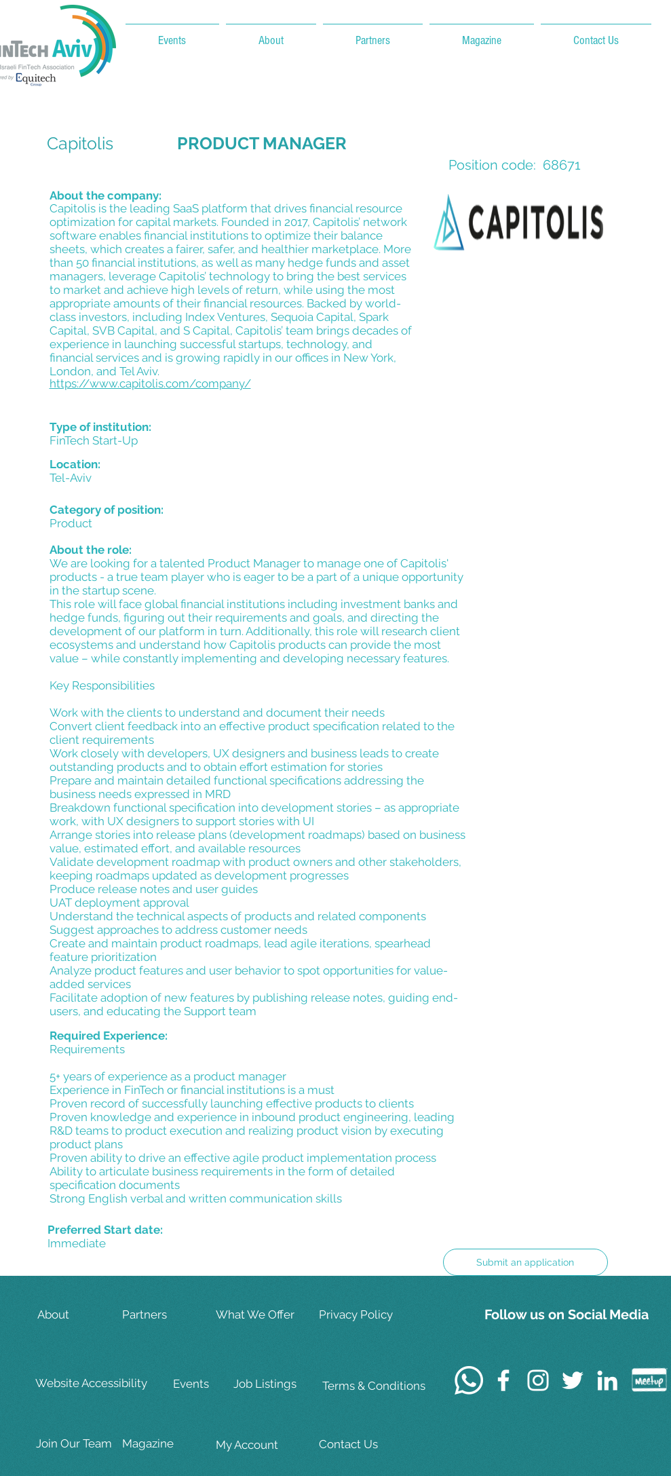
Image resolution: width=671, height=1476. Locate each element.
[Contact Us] (363, 1444)
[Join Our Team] (78, 1444)
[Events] (215, 1384)
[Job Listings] (276, 1384)
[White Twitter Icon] (572, 1380)
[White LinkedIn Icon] (607, 1380)
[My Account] (258, 1445)
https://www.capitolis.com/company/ (150, 383)
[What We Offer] (258, 1315)
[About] (80, 1315)
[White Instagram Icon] (538, 1380)
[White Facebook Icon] (503, 1380)
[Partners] (165, 1315)
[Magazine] (165, 1444)
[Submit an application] (525, 1262)
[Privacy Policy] (363, 1315)
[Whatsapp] (469, 1380)
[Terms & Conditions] (373, 1386)
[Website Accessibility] (93, 1383)
